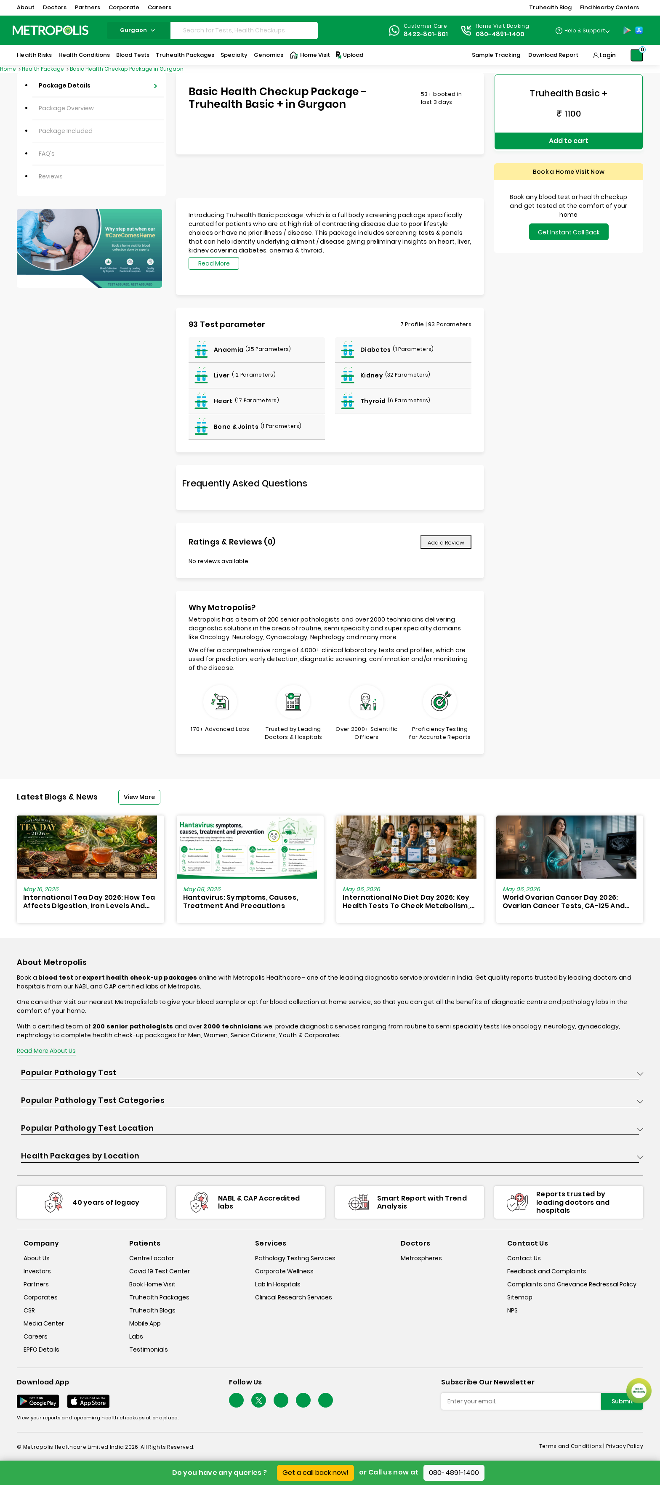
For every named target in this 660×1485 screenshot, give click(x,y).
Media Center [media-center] (44, 1323)
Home (8, 68)
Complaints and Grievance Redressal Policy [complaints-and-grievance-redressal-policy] (571, 1284)
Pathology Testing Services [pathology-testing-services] (295, 1258)
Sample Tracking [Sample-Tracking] (496, 55)
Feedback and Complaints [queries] (546, 1271)
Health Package (43, 68)
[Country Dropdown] (582, 30)
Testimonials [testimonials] (148, 1349)
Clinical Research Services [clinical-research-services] (293, 1297)
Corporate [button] (124, 7)
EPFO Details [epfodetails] (41, 1349)
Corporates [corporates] (41, 1297)
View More (139, 797)
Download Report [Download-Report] (553, 55)
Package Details (64, 85)
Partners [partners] (36, 1284)
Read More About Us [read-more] (46, 1051)
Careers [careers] (36, 1336)
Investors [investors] (37, 1271)
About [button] (26, 7)
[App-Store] (639, 30)
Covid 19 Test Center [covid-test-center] (159, 1271)
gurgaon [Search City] (138, 30)
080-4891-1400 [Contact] (500, 34)
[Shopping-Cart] (637, 55)
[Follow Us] (236, 1400)
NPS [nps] (512, 1310)
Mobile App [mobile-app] (145, 1323)
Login (608, 55)
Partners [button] (87, 7)
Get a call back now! (315, 1472)
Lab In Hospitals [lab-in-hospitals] (278, 1284)
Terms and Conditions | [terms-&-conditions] (572, 1446)
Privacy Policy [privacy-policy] (624, 1446)
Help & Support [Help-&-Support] (584, 30)
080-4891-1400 (454, 1472)
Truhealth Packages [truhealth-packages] (159, 1297)
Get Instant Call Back (569, 229)
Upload (349, 55)
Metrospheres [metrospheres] (421, 1258)
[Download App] (38, 1401)
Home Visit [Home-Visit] (310, 55)
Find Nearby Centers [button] (609, 7)
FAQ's (47, 153)
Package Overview (66, 108)
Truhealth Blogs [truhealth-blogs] (152, 1310)
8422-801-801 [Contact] (426, 34)
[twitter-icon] (258, 1400)
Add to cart (568, 139)
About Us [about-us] (37, 1258)
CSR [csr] (29, 1310)
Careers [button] (159, 7)
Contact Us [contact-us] (524, 1258)
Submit (622, 1401)
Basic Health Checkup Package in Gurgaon (127, 68)
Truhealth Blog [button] (550, 7)
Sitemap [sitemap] (519, 1297)
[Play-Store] (627, 30)
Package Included (66, 131)
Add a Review (446, 543)
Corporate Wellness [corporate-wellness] (284, 1271)
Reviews (51, 176)
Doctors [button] (55, 7)
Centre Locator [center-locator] (151, 1258)
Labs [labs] (136, 1336)
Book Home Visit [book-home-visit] (152, 1284)
